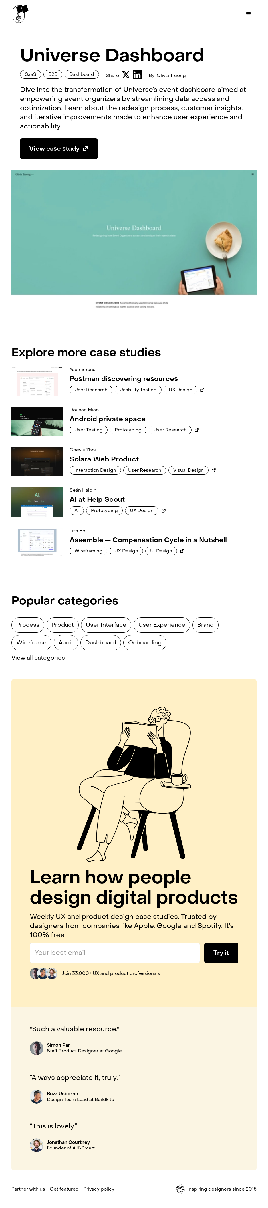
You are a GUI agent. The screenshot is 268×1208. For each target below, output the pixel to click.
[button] (249, 14)
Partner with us (28, 1189)
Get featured (64, 1189)
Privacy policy (98, 1189)
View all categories (38, 658)
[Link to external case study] (202, 390)
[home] (20, 14)
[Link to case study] (37, 381)
